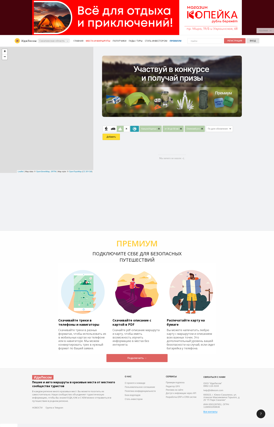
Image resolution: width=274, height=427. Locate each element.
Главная (78, 40)
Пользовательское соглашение (140, 387)
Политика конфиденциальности (140, 391)
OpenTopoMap (75, 171)
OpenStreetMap (43, 171)
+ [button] (5, 51)
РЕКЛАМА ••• (265, 31)
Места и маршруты (98, 40)
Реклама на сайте (174, 390)
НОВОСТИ (37, 408)
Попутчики (119, 40)
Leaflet (21, 171)
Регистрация (235, 40)
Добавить (111, 137)
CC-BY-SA (87, 171)
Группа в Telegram (54, 408)
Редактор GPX (173, 386)
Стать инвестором (156, 40)
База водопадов (132, 395)
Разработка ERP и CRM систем (181, 397)
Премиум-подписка (175, 382)
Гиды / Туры (135, 40)
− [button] (5, 57)
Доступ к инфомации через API (181, 393)
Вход (253, 40)
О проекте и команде (135, 383)
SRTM (53, 171)
